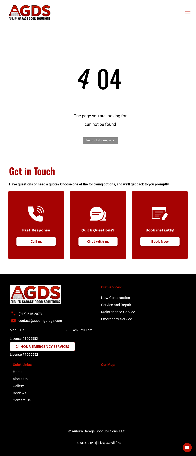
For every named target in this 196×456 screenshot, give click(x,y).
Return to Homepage (100, 140)
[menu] (188, 12)
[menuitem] (54, 371)
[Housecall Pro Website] (108, 443)
